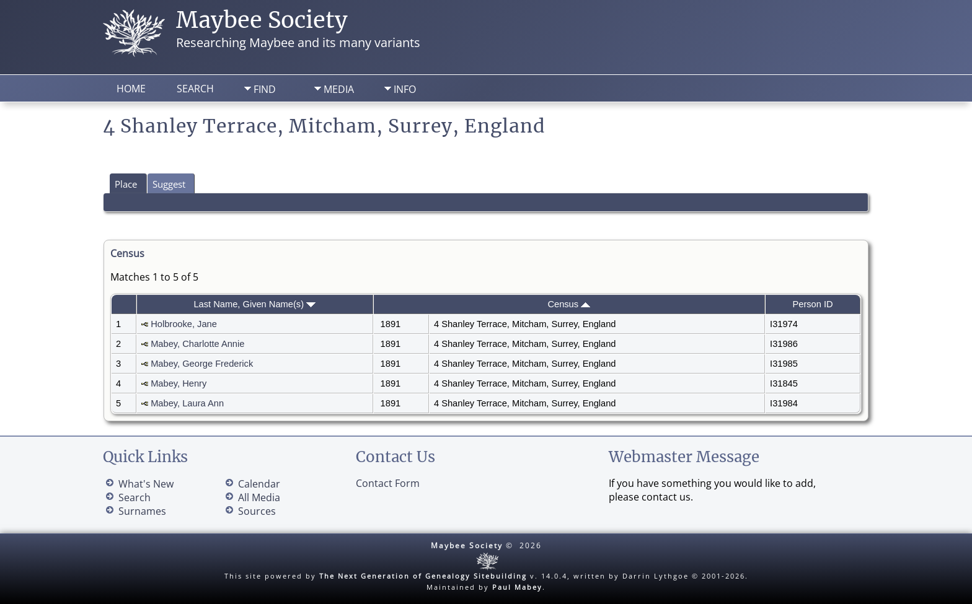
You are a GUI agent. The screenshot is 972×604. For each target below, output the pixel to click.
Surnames (142, 511)
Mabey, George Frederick (202, 364)
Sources (257, 511)
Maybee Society (262, 20)
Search (195, 88)
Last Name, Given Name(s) (254, 304)
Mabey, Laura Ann (187, 403)
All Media (259, 497)
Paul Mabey (517, 587)
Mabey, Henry (178, 383)
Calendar (259, 484)
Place (126, 184)
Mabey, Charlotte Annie (197, 344)
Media (339, 89)
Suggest (168, 184)
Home (131, 88)
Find (265, 89)
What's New (146, 484)
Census (568, 304)
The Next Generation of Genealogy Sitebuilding (423, 575)
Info (405, 89)
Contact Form (388, 483)
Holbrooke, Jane (184, 324)
